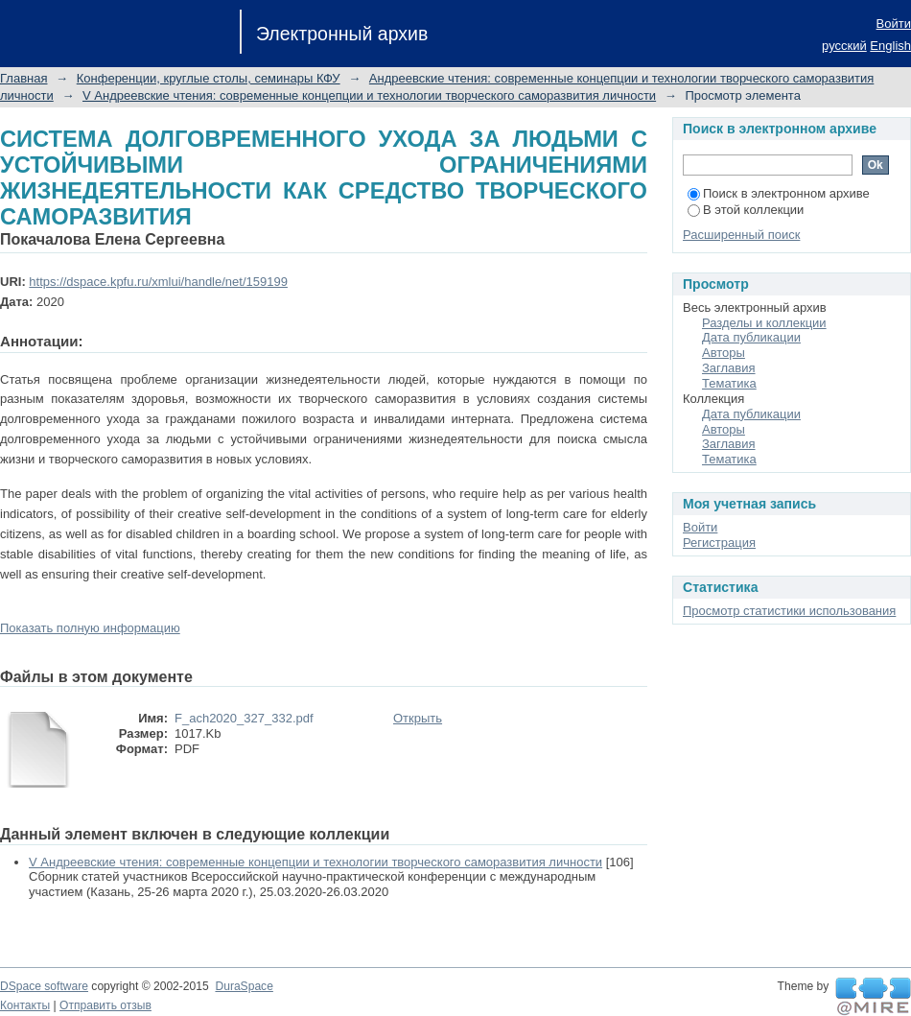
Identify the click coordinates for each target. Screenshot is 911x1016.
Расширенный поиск (741, 234)
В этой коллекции (746, 209)
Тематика (729, 383)
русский (844, 45)
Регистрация (719, 542)
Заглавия (729, 368)
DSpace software (44, 986)
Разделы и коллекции (764, 323)
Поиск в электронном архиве (779, 193)
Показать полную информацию (90, 628)
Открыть (417, 718)
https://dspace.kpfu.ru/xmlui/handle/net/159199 (158, 281)
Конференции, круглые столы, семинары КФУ (208, 78)
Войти (893, 23)
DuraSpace (243, 986)
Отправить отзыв (105, 1005)
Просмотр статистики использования (789, 610)
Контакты (25, 1005)
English (890, 45)
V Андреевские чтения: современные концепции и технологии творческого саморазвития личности (369, 95)
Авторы (723, 352)
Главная (23, 78)
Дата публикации (751, 337)
